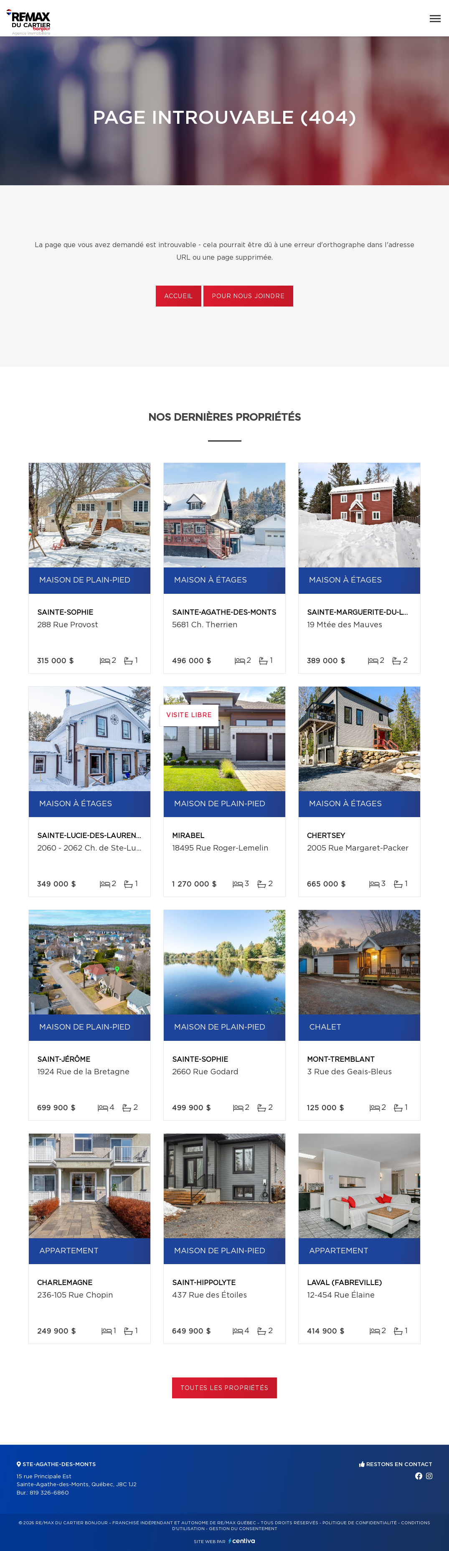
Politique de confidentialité (359, 1523)
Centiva (241, 1540)
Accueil (178, 296)
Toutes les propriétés (224, 1388)
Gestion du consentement (243, 1529)
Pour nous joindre (248, 296)
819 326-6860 (49, 1493)
